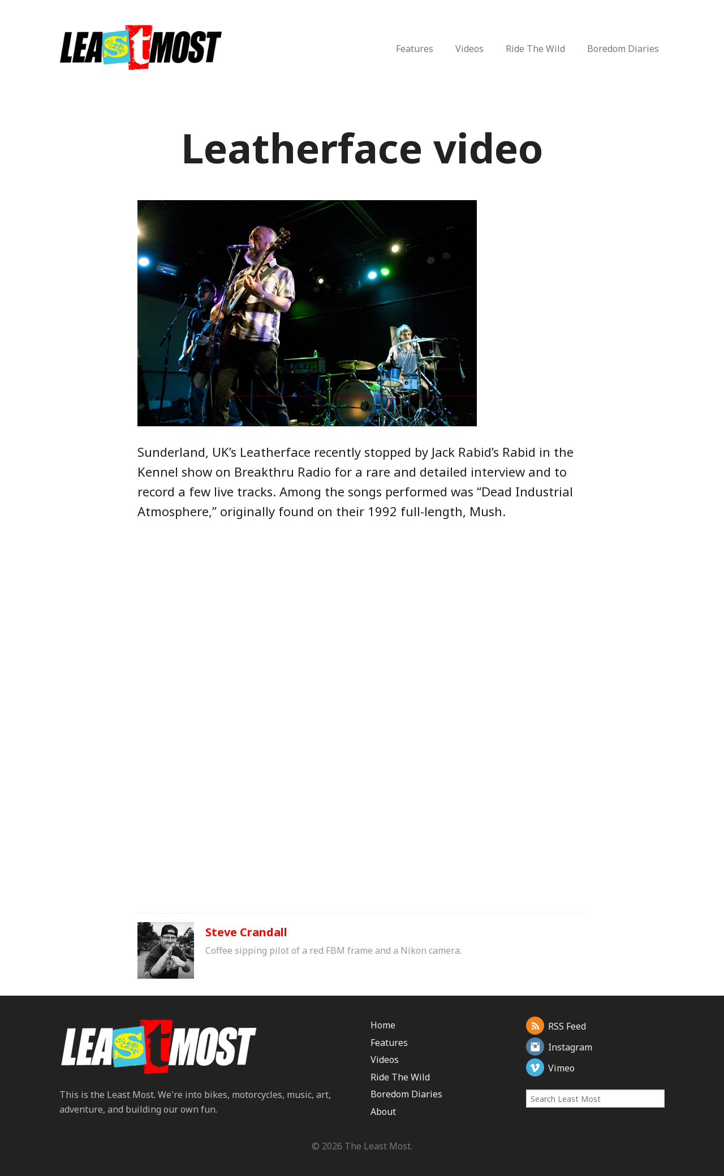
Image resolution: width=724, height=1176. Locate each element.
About (383, 1111)
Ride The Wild (535, 48)
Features (414, 48)
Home (382, 1025)
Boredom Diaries (623, 48)
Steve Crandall (246, 932)
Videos (469, 48)
